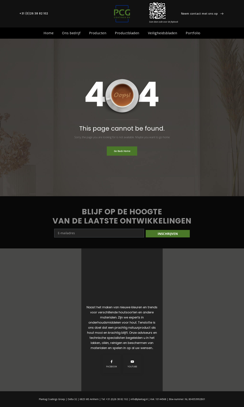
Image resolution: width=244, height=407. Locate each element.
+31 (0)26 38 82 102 (33, 13)
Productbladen (127, 33)
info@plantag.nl (139, 399)
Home (49, 33)
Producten (98, 33)
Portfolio (193, 33)
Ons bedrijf (71, 33)
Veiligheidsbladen (162, 33)
